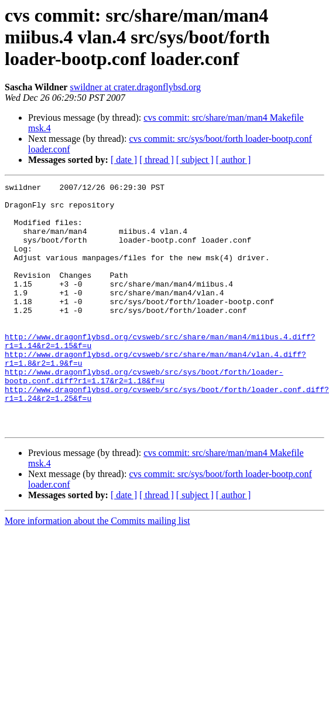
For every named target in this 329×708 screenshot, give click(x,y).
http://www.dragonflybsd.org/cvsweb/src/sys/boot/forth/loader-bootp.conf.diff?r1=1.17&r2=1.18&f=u (144, 415)
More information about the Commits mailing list (97, 570)
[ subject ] (195, 160)
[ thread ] (156, 160)
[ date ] (124, 160)
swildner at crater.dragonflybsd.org (135, 87)
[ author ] (233, 160)
